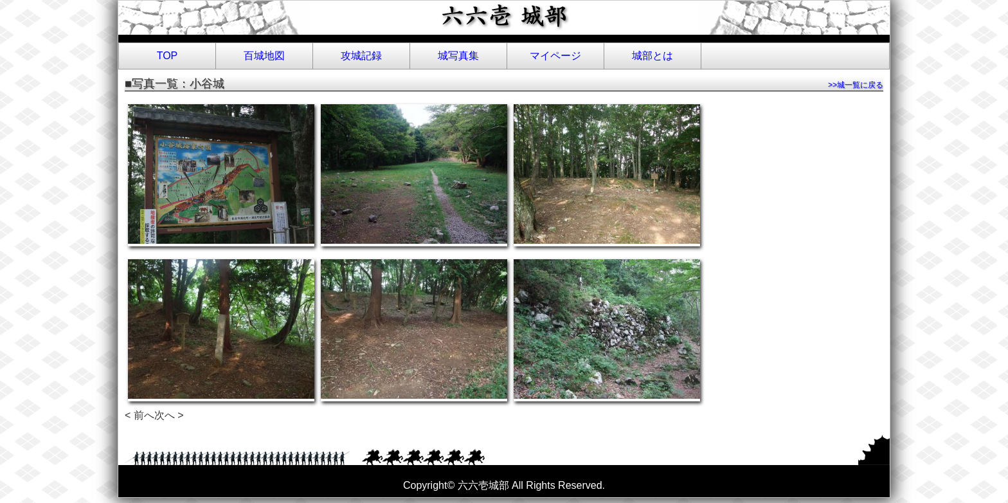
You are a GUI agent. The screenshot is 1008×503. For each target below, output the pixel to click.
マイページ (555, 55)
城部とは (652, 55)
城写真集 (458, 55)
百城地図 (264, 55)
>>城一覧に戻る (855, 84)
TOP (167, 55)
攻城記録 (361, 55)
